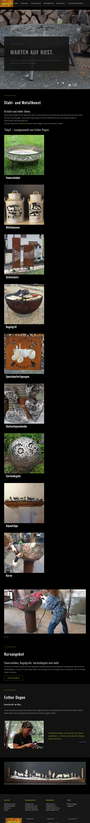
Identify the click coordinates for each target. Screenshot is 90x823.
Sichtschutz (29, 804)
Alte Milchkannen (31, 808)
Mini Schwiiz (60, 3)
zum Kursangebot (13, 678)
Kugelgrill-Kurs (51, 806)
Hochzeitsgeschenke (75, 3)
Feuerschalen (36, 3)
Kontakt (35, 10)
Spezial (17, 10)
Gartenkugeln (49, 3)
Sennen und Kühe (31, 810)
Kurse (26, 10)
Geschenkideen (9, 806)
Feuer (6, 810)
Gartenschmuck (9, 804)
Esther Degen (72, 804)
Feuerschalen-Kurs (53, 808)
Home (16, 3)
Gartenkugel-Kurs (52, 810)
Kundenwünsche (31, 806)
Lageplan (70, 806)
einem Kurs (24, 124)
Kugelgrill (24, 3)
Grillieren (7, 808)
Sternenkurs (50, 804)
